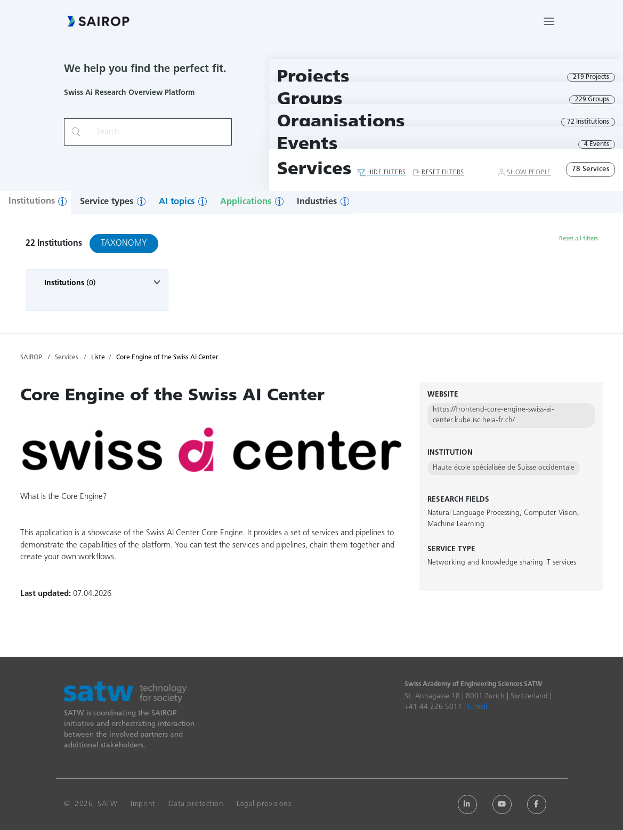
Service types (106, 202)
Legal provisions (264, 804)
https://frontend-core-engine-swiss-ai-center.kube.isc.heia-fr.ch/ (493, 415)
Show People (529, 173)
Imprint (143, 804)
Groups (310, 100)
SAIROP (31, 357)
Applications (245, 202)
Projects (313, 77)
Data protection (196, 804)
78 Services (590, 169)
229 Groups (592, 99)
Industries (317, 202)
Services (314, 170)
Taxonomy (124, 243)
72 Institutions (588, 122)
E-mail (477, 707)
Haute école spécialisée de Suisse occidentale (504, 467)
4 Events (596, 144)
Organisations (341, 122)
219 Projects (591, 77)
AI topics (177, 202)
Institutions (32, 201)
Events (307, 145)
